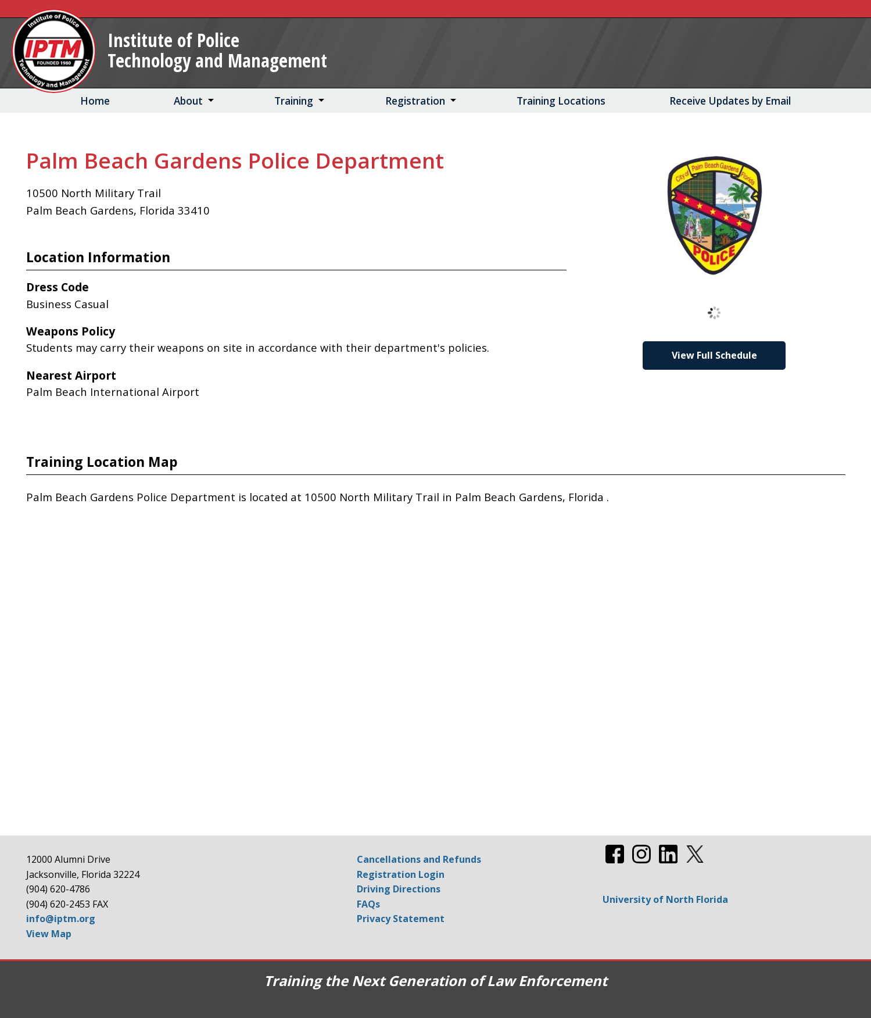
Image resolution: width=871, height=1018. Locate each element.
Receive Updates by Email (730, 101)
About (188, 101)
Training (293, 101)
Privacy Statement (401, 918)
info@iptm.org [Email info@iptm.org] (60, 918)
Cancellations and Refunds (419, 859)
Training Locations (561, 101)
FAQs (368, 904)
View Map (48, 933)
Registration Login (401, 874)
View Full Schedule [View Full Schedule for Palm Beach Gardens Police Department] (714, 355)
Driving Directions (398, 889)
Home (95, 101)
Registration (415, 101)
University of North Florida (665, 899)
